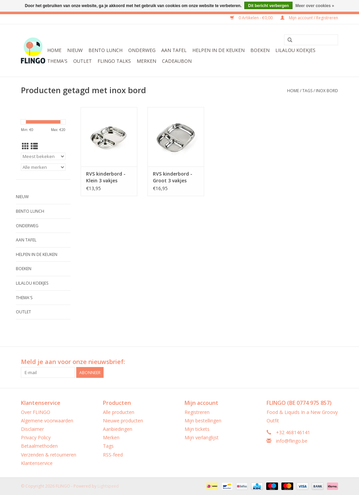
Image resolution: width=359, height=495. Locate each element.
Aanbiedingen (117, 429)
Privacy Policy (36, 437)
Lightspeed (108, 486)
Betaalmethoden (39, 446)
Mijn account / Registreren (309, 18)
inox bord (327, 91)
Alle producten (118, 412)
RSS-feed (113, 454)
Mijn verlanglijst (202, 437)
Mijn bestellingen (203, 420)
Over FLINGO (35, 412)
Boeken (260, 50)
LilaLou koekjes (295, 50)
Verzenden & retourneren (48, 454)
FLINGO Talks (114, 61)
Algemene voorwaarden (47, 420)
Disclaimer (32, 429)
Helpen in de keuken (218, 50)
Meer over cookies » (314, 5)
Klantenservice (37, 463)
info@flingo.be (291, 441)
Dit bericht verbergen (268, 5)
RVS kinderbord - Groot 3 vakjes (172, 177)
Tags (307, 91)
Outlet (82, 61)
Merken (146, 61)
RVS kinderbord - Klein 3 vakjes (106, 177)
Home (54, 50)
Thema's (57, 61)
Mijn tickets (197, 429)
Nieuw (75, 50)
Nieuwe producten (123, 420)
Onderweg (142, 50)
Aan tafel (174, 50)
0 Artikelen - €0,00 (252, 18)
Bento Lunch (105, 50)
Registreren (197, 412)
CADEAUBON (177, 61)
